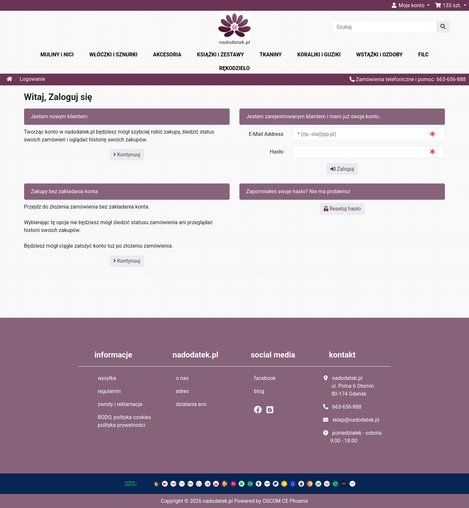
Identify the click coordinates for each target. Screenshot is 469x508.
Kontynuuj (126, 155)
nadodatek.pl (218, 501)
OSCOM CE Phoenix (285, 501)
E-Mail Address (266, 134)
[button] (450, 5)
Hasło (277, 152)
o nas (182, 378)
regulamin (109, 391)
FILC (423, 54)
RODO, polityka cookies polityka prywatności (124, 421)
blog (259, 391)
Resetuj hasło (342, 209)
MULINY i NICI (57, 54)
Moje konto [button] (408, 5)
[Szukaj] (384, 27)
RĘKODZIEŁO (234, 68)
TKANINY (271, 54)
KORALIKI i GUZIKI (319, 54)
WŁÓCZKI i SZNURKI (113, 54)
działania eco (191, 404)
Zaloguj (342, 169)
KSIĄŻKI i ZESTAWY (220, 54)
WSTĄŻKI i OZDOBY (379, 54)
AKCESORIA (167, 54)
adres (182, 391)
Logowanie (32, 79)
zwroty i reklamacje (120, 404)
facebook (265, 378)
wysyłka (107, 378)
